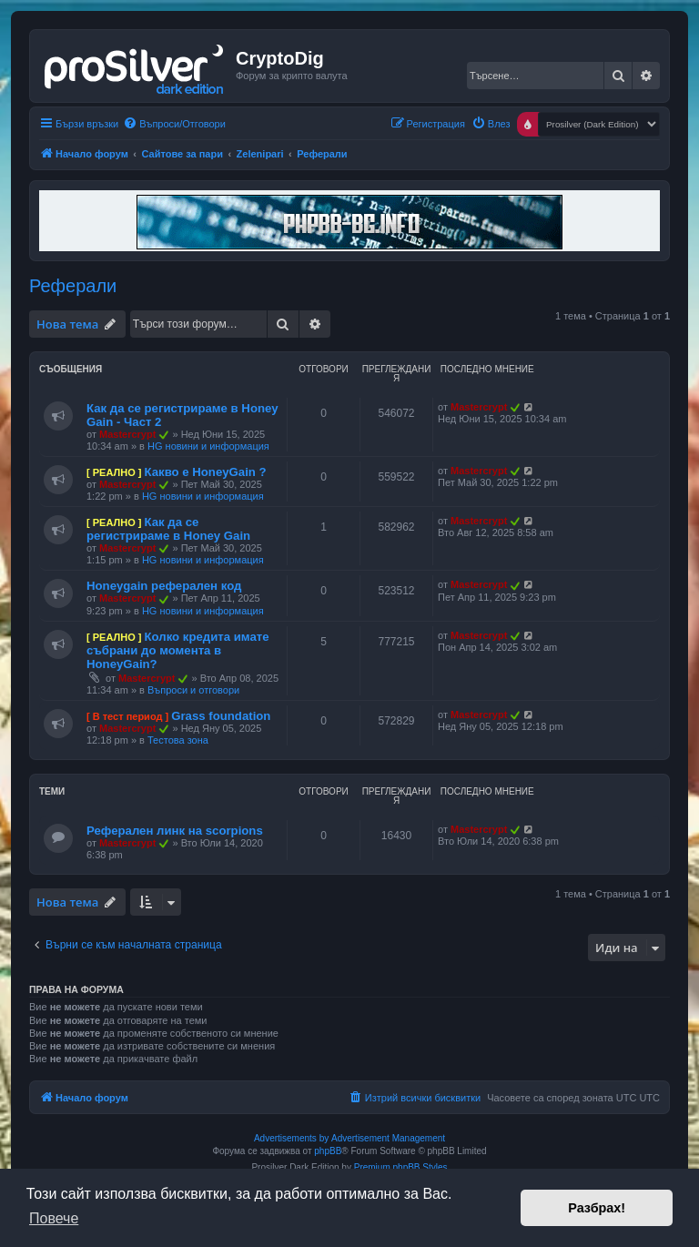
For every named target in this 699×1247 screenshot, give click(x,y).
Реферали (72, 286)
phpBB (327, 1151)
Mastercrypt (127, 434)
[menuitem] (174, 124)
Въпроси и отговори (193, 689)
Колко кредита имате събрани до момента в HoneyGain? (177, 650)
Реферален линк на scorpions (174, 830)
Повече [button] (53, 1218)
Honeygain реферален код (163, 586)
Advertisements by (291, 1138)
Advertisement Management (388, 1138)
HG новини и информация (208, 446)
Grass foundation (220, 716)
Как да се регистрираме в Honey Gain (168, 528)
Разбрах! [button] (596, 1208)
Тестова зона (177, 740)
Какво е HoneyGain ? (205, 472)
